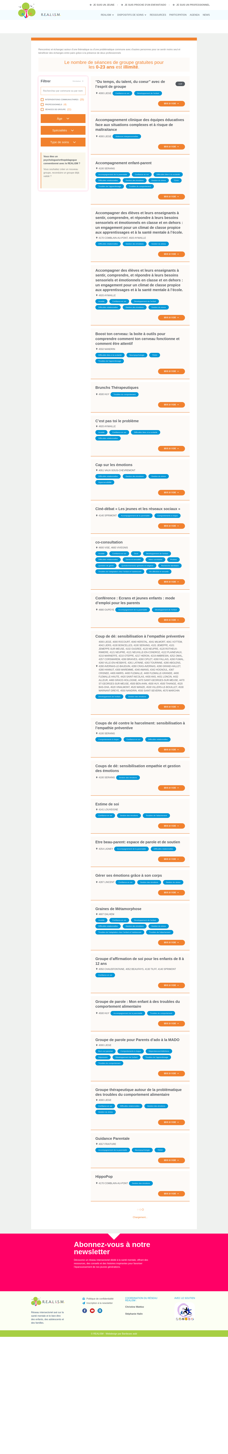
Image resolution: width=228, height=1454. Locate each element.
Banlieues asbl (129, 1333)
